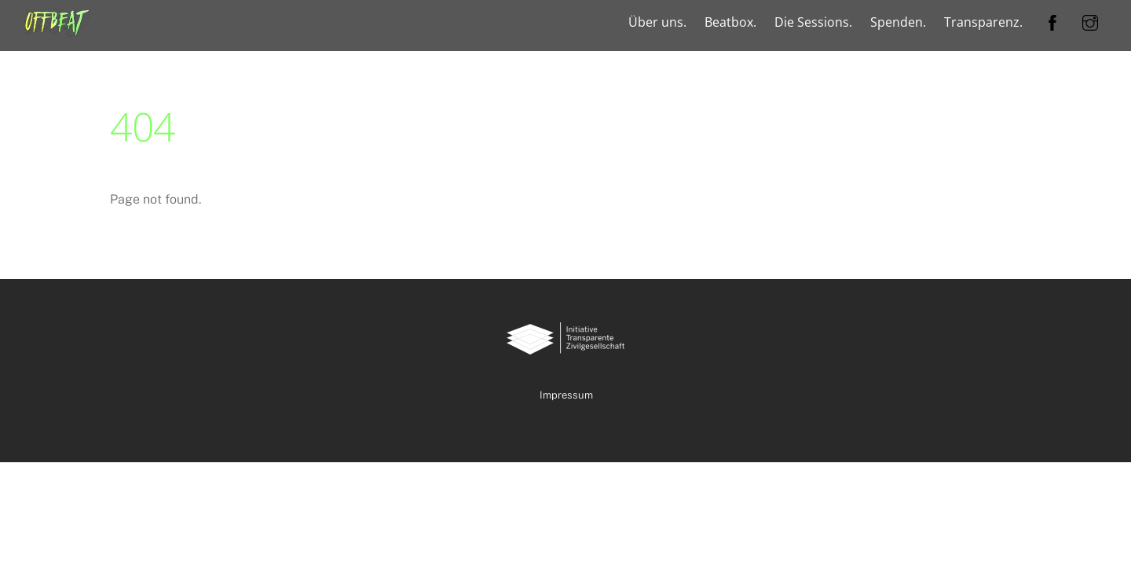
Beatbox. (730, 22)
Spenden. (898, 22)
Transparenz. (983, 22)
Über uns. (657, 22)
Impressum (566, 395)
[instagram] (1090, 20)
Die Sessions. (813, 22)
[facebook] (1052, 20)
